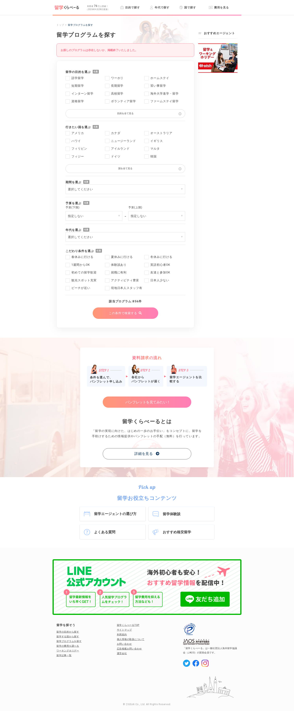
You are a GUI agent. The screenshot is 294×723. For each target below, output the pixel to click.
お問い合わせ (124, 644)
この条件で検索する (123, 313)
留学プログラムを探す (69, 641)
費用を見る (219, 7)
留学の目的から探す (67, 631)
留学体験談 (171, 514)
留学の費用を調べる (67, 646)
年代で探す (159, 7)
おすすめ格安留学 (177, 532)
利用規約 (122, 634)
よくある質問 (104, 532)
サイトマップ (124, 629)
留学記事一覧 (64, 655)
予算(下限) (73, 207)
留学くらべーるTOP (128, 625)
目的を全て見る (125, 113)
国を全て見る (125, 168)
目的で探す (130, 7)
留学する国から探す (67, 636)
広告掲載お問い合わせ (129, 648)
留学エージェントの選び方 (115, 514)
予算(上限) (135, 207)
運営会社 (122, 653)
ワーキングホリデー (67, 650)
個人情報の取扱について (130, 639)
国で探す (187, 7)
